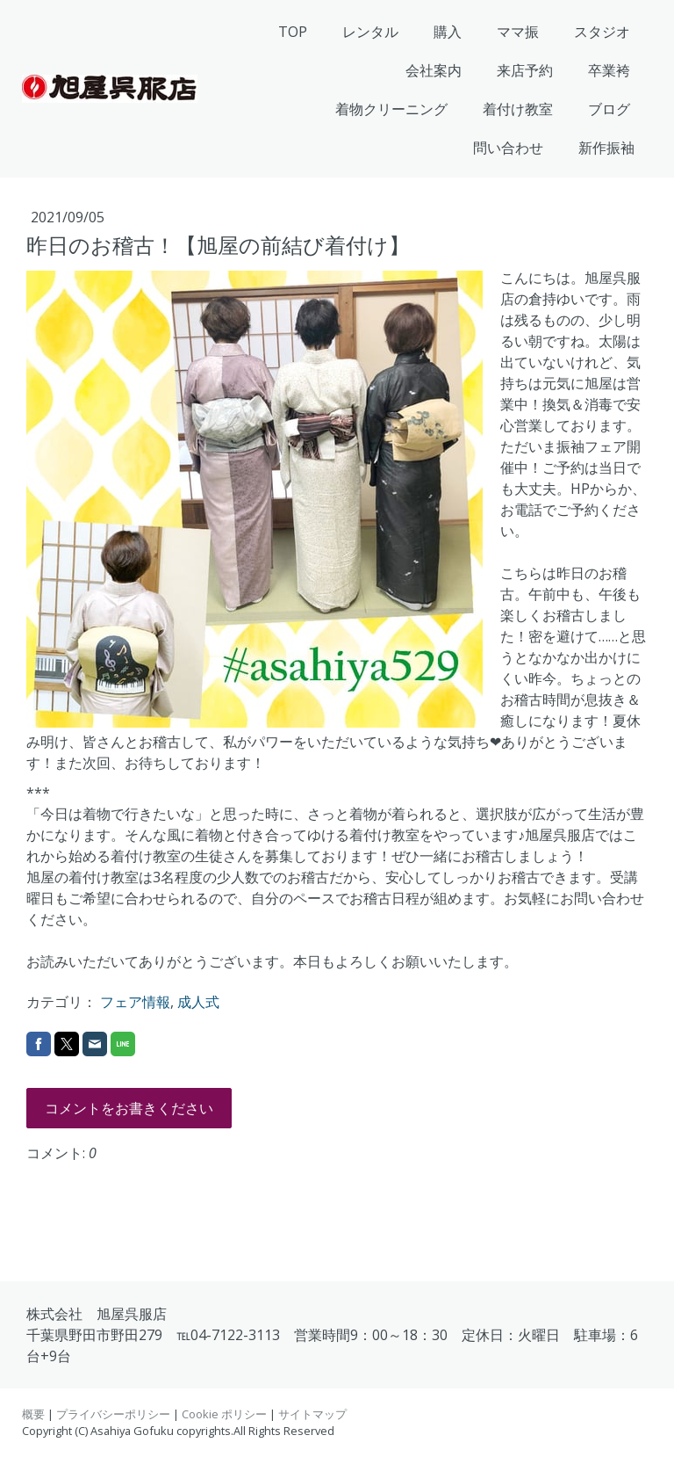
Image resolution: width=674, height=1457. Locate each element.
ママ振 (518, 31)
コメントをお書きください (129, 1108)
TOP (292, 31)
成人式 (198, 1001)
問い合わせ (508, 147)
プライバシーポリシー (113, 1414)
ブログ (609, 109)
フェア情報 (135, 1001)
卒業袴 (609, 70)
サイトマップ (312, 1414)
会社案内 (433, 70)
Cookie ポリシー (224, 1414)
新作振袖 (606, 147)
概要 (33, 1414)
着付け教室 (518, 109)
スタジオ (602, 31)
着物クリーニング (391, 109)
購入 (448, 31)
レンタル (370, 31)
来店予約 (525, 70)
